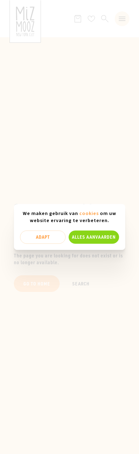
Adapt (43, 237)
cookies (89, 213)
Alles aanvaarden (94, 237)
